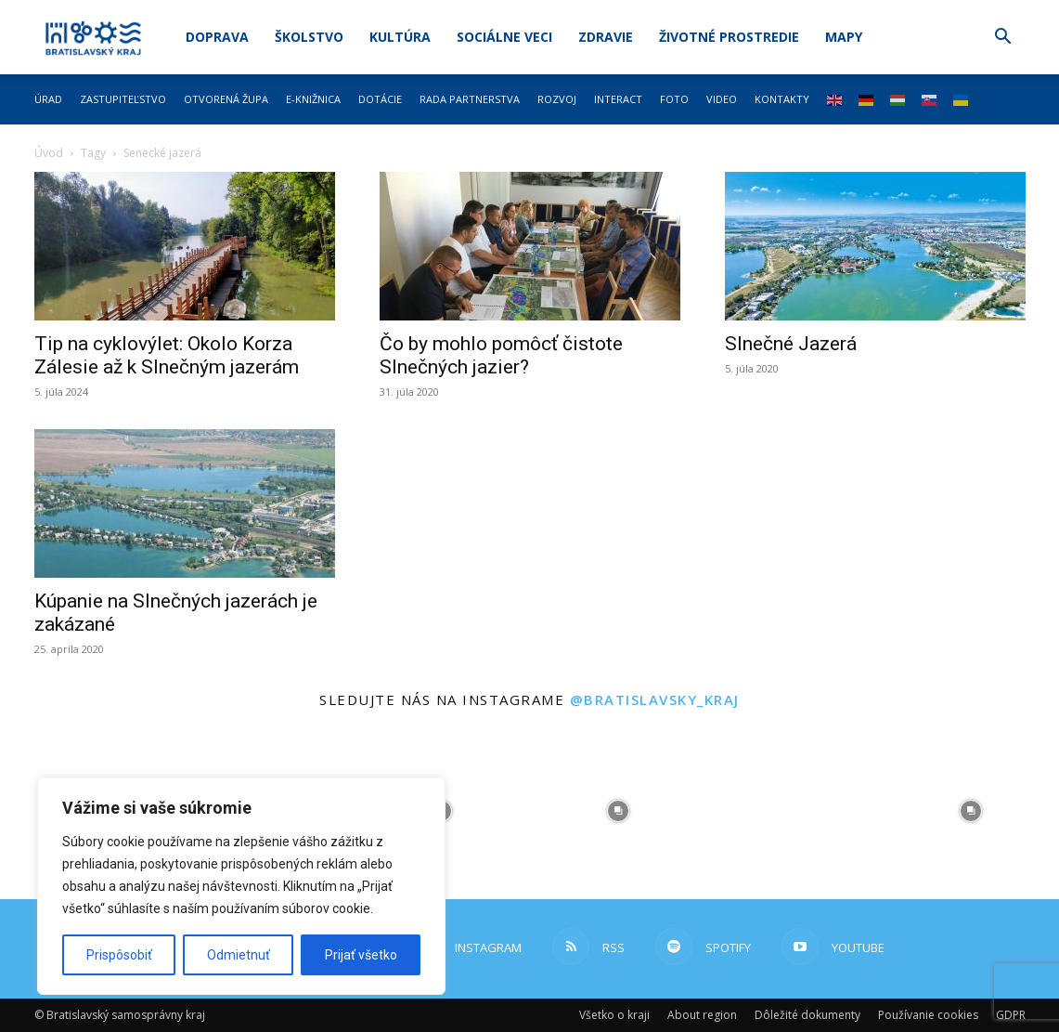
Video (721, 99)
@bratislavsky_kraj (655, 699)
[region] (241, 886)
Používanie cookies (928, 1015)
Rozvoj (556, 99)
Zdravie (605, 37)
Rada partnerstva (470, 99)
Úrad (48, 99)
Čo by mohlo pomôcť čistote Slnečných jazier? (501, 355)
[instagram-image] (617, 811)
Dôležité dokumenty (807, 1015)
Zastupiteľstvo (123, 99)
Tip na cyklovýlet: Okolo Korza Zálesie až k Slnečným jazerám (166, 355)
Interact (618, 99)
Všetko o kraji (614, 1015)
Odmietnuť (238, 954)
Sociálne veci (504, 37)
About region (702, 1015)
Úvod (48, 153)
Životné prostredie (729, 37)
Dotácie (380, 99)
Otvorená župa (226, 99)
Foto (674, 99)
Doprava (217, 37)
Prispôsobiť (119, 954)
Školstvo (309, 37)
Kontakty (782, 99)
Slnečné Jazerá (791, 344)
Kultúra (400, 37)
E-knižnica (313, 99)
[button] (1003, 38)
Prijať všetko (361, 954)
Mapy (843, 37)
